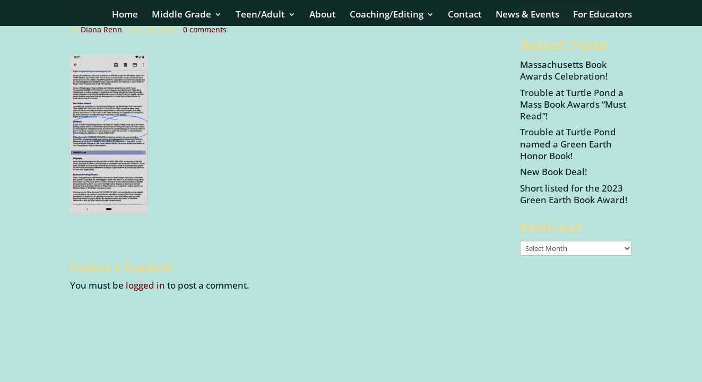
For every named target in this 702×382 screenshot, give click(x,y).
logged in (145, 285)
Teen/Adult (260, 15)
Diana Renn (101, 29)
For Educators (602, 15)
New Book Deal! (553, 172)
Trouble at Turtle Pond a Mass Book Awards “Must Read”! (573, 104)
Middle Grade (181, 15)
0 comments (205, 29)
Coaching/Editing (386, 15)
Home (125, 15)
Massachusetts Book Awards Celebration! (564, 70)
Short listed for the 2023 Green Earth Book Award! (574, 194)
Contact (465, 15)
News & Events (527, 15)
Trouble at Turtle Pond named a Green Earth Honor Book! (568, 143)
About (322, 15)
